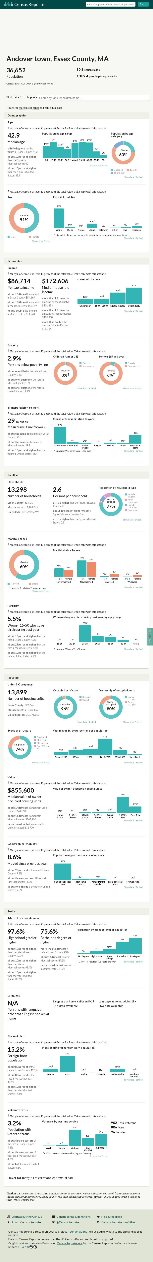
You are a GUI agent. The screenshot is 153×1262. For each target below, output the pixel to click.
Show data (94, 165)
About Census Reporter (27, 1222)
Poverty (13, 345)
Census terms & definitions (74, 1216)
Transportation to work (23, 407)
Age (10, 122)
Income (12, 267)
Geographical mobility (22, 843)
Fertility (13, 605)
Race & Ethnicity (64, 197)
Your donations (77, 1231)
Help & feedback (111, 1216)
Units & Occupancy (20, 684)
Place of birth (16, 1036)
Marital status (17, 538)
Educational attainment (23, 918)
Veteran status (18, 1110)
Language (14, 995)
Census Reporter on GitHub (118, 1222)
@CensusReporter (68, 1222)
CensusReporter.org (69, 1243)
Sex (10, 197)
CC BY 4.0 (26, 1246)
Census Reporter (25, 4)
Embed (105, 165)
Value (11, 777)
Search (143, 4)
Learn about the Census (27, 1216)
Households (16, 482)
